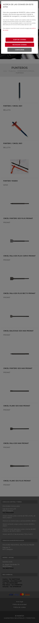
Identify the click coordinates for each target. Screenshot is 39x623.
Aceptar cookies (19, 39)
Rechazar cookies (19, 45)
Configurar (19, 50)
